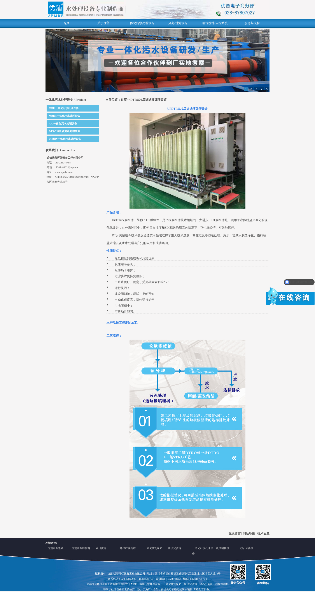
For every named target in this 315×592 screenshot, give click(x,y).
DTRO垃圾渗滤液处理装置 (64, 131)
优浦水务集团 (55, 548)
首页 (66, 23)
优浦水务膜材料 (81, 548)
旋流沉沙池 (174, 548)
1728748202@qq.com (66, 167)
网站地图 (249, 533)
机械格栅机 (222, 548)
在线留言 (234, 533)
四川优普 (101, 548)
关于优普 (103, 23)
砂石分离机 (246, 548)
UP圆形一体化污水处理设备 (65, 138)
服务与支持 (252, 23)
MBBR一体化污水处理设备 (64, 115)
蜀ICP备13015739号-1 (195, 578)
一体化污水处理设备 (140, 23)
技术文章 (263, 533)
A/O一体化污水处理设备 (63, 123)
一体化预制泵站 (153, 548)
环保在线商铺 (128, 548)
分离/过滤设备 (177, 23)
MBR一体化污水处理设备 (64, 108)
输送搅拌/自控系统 (215, 23)
